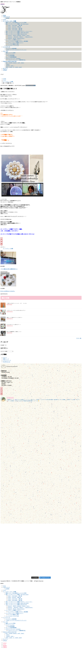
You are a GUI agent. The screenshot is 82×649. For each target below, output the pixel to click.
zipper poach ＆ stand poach (14, 67)
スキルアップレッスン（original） (13, 58)
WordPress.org (6, 361)
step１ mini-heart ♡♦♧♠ (15, 25)
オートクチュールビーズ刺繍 (9, 591)
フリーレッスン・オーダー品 (12, 45)
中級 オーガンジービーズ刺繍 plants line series (17, 32)
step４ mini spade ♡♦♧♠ (15, 29)
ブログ (4, 590)
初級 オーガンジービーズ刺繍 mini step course (17, 24)
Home (4, 586)
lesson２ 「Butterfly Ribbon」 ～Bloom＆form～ (20, 37)
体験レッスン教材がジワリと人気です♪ (14, 317)
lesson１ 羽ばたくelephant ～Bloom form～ (19, 35)
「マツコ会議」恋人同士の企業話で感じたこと (9, 269)
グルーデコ (5, 621)
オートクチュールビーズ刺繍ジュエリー (15, 42)
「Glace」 (8, 64)
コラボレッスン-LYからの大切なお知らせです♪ (16, 310)
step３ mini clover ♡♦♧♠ (15, 28)
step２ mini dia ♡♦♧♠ (14, 26)
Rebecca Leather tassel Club (9, 632)
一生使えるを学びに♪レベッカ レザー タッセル (17, 303)
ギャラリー (5, 639)
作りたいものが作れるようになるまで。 (7, 291)
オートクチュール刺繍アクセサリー (14, 39)
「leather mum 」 (10, 65)
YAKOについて (6, 587)
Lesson (4, 643)
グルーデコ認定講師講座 (11, 57)
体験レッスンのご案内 (11, 52)
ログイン (5, 357)
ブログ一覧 (78, 338)
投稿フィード (6, 359)
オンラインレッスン (10, 54)
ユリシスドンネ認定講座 (11, 48)
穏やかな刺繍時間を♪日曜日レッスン (14, 331)
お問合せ (2, 4)
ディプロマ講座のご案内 (13, 44)
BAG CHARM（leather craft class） (15, 62)
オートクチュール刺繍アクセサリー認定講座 (18, 41)
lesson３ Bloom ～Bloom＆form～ (16, 38)
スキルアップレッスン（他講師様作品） (17, 60)
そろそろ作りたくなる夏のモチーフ (14, 324)
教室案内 (5, 645)
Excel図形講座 (11, 55)
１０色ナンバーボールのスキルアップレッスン (16, 49)
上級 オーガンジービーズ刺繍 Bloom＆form (16, 34)
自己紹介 (8, 18)
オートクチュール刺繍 (31, 85)
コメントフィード (7, 360)
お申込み (5, 640)
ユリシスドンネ (6, 617)
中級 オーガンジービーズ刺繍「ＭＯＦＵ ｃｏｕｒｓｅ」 (19, 31)
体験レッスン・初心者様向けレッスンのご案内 (16, 22)
